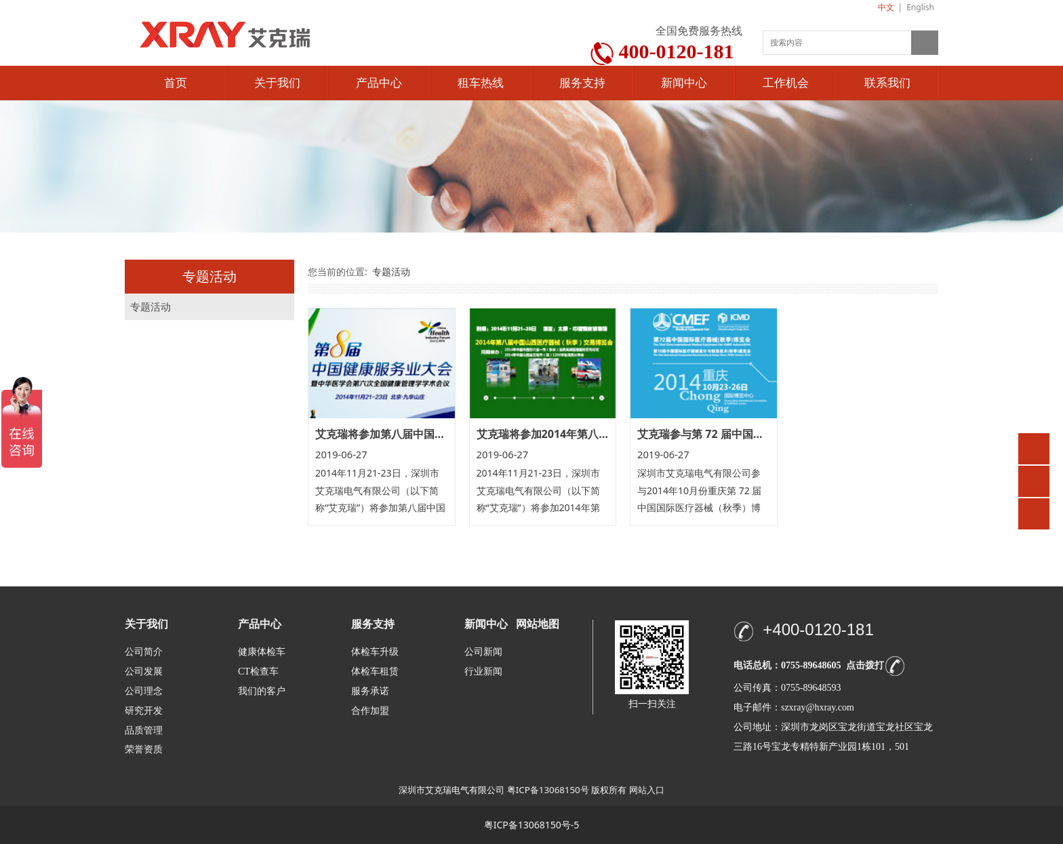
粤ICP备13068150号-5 (532, 824)
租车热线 (481, 83)
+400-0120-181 (818, 629)
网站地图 (537, 624)
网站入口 (646, 790)
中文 (886, 7)
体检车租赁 (375, 671)
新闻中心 (684, 83)
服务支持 (582, 83)
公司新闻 (483, 652)
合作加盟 (370, 711)
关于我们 (277, 83)
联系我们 (887, 83)
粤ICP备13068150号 (548, 790)
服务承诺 (370, 691)
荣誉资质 (144, 748)
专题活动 (150, 307)
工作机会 (786, 83)
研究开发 (144, 711)
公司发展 (144, 671)
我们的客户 (261, 691)
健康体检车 (261, 652)
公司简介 (144, 652)
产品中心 (379, 83)
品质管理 (144, 729)
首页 (175, 83)
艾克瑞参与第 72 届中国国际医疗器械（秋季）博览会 (765, 433)
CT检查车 (258, 671)
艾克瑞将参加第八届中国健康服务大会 (407, 433)
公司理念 (144, 691)
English (920, 7)
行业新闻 (483, 671)
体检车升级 (375, 652)
